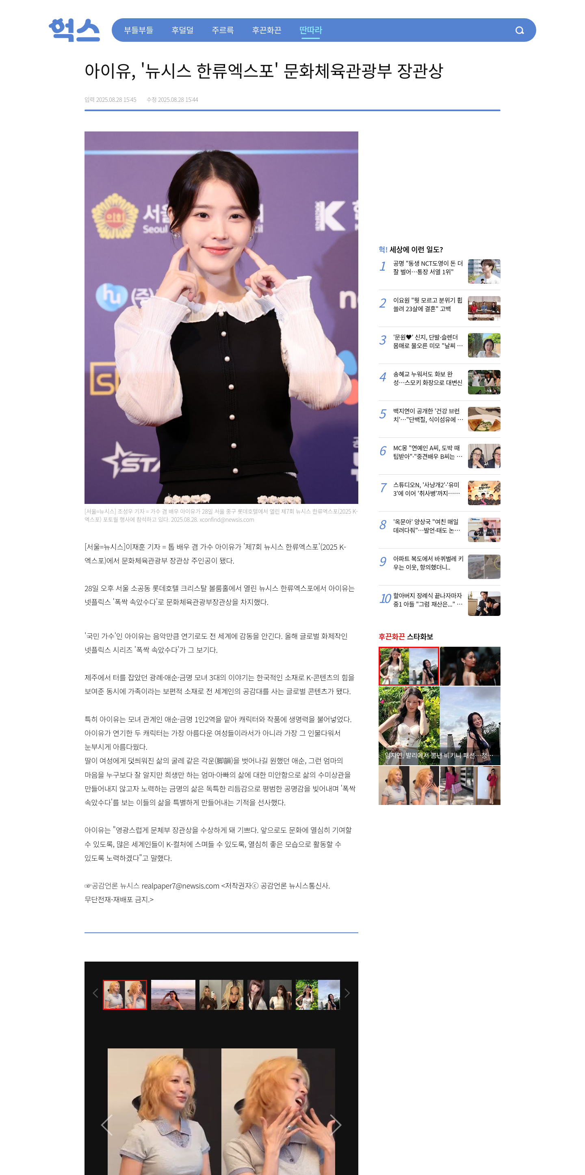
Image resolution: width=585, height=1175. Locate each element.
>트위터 (459, 96)
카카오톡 (476, 96)
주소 (494, 96)
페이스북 (442, 96)
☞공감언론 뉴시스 (112, 885)
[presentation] (95, 994)
